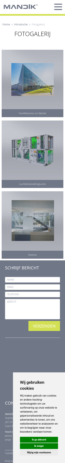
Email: (10, 287)
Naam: (10, 279)
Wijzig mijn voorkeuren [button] (39, 452)
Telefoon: (13, 294)
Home (6, 24)
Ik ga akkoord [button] (39, 439)
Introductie (21, 24)
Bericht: (12, 301)
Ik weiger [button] (39, 446)
